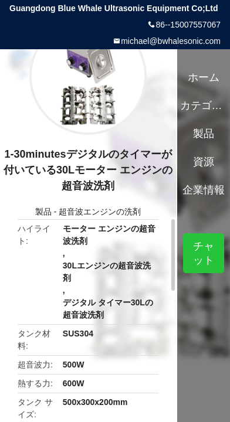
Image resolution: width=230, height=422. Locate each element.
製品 (43, 211)
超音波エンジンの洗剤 (100, 211)
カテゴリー (204, 105)
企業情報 (203, 190)
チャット (203, 253)
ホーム (203, 77)
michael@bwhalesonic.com (171, 41)
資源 (203, 162)
